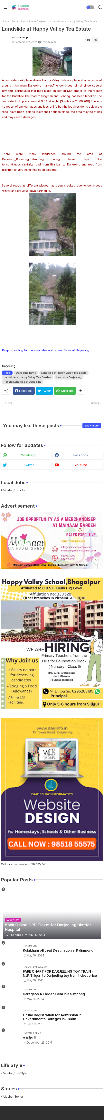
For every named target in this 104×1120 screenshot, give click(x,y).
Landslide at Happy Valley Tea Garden (27, 377)
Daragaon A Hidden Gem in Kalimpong (54, 994)
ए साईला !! (29, 1038)
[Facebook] (24, 391)
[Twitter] (44, 391)
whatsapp (28, 455)
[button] (90, 7)
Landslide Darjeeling (68, 377)
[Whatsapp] (65, 391)
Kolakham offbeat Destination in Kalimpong (58, 950)
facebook (80, 455)
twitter (29, 465)
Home (5, 21)
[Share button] (80, 391)
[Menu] (5, 7)
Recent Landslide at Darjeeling (30, 21)
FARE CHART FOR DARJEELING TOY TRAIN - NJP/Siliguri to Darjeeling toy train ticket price (60, 973)
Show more (92, 425)
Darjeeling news (26, 372)
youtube (80, 465)
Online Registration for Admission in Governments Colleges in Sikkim (52, 1017)
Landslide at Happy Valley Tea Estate (64, 372)
